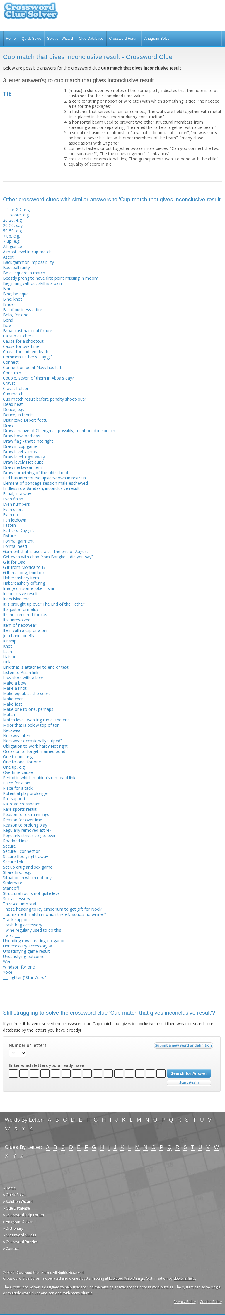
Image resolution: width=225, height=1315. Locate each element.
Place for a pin (16, 783)
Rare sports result (20, 809)
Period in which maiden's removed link (39, 777)
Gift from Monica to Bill (25, 567)
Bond (8, 320)
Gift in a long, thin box (24, 572)
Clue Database (91, 39)
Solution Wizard (60, 39)
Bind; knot (12, 299)
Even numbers (16, 504)
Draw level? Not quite (23, 462)
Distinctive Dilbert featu (25, 420)
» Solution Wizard (18, 1201)
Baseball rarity (16, 267)
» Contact (11, 1248)
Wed (7, 961)
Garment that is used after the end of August (45, 551)
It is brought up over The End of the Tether (43, 604)
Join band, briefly (18, 635)
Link (7, 662)
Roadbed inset (16, 840)
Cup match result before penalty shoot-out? (44, 399)
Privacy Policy (185, 1301)
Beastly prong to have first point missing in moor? (50, 278)
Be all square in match (24, 273)
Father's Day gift (18, 530)
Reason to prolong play (25, 825)
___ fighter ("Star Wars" (24, 977)
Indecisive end (16, 599)
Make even (13, 698)
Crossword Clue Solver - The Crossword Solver (31, 13)
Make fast (12, 704)
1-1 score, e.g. (16, 215)
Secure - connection (22, 851)
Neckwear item (17, 735)
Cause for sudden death (25, 351)
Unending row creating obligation (34, 940)
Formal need (15, 546)
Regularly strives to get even (30, 835)
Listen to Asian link (20, 672)
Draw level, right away (24, 457)
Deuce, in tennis (18, 414)
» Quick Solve (14, 1194)
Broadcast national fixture (27, 330)
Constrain (12, 372)
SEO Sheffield (184, 1278)
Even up (10, 514)
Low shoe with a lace (23, 677)
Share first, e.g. (17, 872)
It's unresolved (16, 620)
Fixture (9, 535)
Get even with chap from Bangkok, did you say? (48, 556)
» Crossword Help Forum (23, 1214)
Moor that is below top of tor (31, 725)
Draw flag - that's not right (28, 441)
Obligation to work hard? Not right (35, 746)
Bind (7, 288)
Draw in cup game (20, 446)
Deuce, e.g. (13, 409)
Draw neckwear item (22, 467)
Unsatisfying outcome (24, 956)
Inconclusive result (20, 593)
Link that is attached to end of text (36, 667)
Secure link (13, 861)
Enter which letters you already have (46, 1065)
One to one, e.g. (18, 756)
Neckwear (12, 730)
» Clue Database (16, 1208)
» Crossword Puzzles (20, 1241)
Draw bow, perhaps (21, 436)
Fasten (9, 525)
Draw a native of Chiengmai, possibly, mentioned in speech (59, 430)
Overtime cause (18, 772)
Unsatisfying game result (26, 951)
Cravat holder (15, 388)
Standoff (11, 888)
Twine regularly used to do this (32, 930)
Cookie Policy (211, 1301)
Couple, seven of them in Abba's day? (38, 378)
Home (11, 39)
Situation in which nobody (27, 877)
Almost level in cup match (27, 251)
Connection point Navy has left (32, 367)
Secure (9, 846)
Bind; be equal (16, 294)
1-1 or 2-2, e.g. (16, 209)
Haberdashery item (21, 578)
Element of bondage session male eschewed (45, 483)
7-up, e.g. (11, 241)
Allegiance (12, 246)
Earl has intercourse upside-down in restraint (45, 478)
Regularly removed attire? (27, 830)
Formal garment (18, 541)
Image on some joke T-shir (28, 588)
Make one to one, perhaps (28, 709)
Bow (7, 325)
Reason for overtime (22, 819)
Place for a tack (18, 788)
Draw (8, 425)
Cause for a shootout (23, 341)
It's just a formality (20, 609)
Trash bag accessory (22, 925)
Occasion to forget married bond (34, 751)
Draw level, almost (20, 451)
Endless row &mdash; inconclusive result (41, 488)
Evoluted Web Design (126, 1278)
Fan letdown (14, 520)
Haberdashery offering (24, 583)
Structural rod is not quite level (32, 893)
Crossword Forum (123, 39)
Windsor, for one (19, 967)
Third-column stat (20, 904)
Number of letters (27, 1045)
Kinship (9, 641)
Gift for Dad (14, 562)
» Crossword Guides (19, 1235)
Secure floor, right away (25, 856)
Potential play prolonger (25, 793)
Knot (7, 646)
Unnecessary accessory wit (28, 946)
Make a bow (14, 683)
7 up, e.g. (11, 236)
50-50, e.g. (13, 230)
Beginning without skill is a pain (32, 283)
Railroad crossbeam (22, 804)
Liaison (9, 656)
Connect (11, 362)
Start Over (189, 1083)
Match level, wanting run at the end (36, 720)
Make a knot (15, 688)
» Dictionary (13, 1228)
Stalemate (12, 883)
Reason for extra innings (26, 814)
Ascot (8, 257)
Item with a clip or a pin (25, 630)
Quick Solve (31, 39)
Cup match (13, 393)
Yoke (7, 972)
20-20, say (13, 225)
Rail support (14, 798)
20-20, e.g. (13, 220)
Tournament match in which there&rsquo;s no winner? (54, 914)
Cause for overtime (21, 346)
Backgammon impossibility (28, 262)
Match (9, 714)
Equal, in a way (17, 493)
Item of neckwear (19, 625)
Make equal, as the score (27, 693)
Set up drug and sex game (27, 867)
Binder (9, 304)
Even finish (13, 499)
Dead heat (13, 404)
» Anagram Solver (18, 1221)
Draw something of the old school (35, 472)
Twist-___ (11, 935)
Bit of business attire (22, 309)
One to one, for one (22, 762)
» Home (9, 1188)
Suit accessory (16, 898)
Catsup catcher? (18, 336)
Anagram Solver (157, 39)
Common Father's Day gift (28, 357)
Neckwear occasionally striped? (32, 741)
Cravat (9, 383)
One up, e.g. (14, 767)
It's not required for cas (25, 614)
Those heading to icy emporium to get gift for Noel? (52, 909)
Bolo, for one (15, 315)
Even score (13, 509)
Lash (7, 651)
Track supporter (18, 919)
